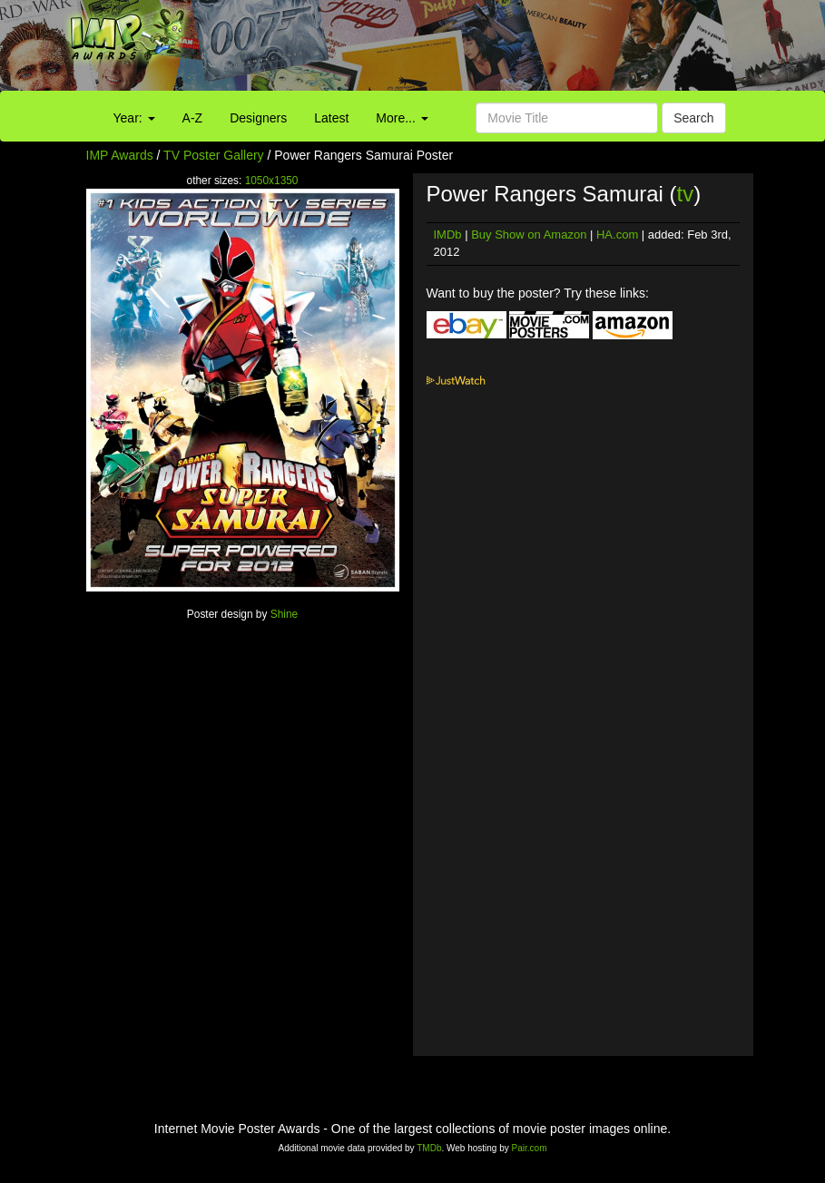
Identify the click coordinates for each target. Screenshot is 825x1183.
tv (685, 193)
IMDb (448, 234)
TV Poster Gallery (213, 155)
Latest (331, 118)
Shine (284, 614)
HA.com (617, 234)
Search (693, 118)
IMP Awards (119, 155)
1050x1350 (272, 180)
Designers (258, 118)
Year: (134, 118)
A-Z (192, 118)
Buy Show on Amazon (528, 234)
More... (401, 118)
